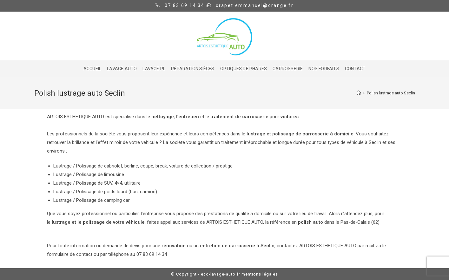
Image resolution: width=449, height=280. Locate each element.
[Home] (359, 93)
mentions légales (259, 274)
